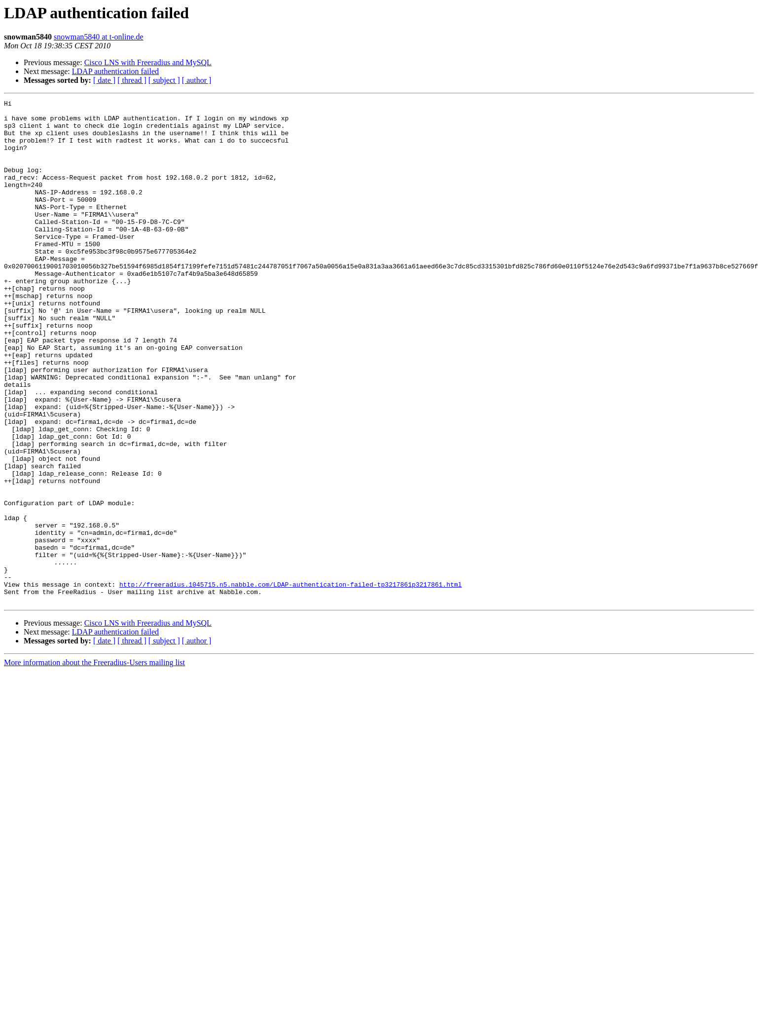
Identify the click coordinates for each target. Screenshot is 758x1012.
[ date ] (104, 80)
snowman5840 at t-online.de (99, 37)
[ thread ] (131, 80)
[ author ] (197, 80)
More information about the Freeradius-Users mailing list (94, 763)
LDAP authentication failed (115, 71)
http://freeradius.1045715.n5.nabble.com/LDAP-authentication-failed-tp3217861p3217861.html (290, 681)
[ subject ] (164, 80)
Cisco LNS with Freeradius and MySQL (148, 62)
